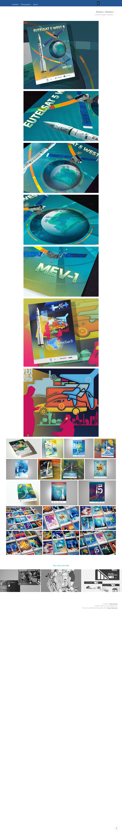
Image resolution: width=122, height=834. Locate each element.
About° (35, 4)
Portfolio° (15, 4)
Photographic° (26, 4)
